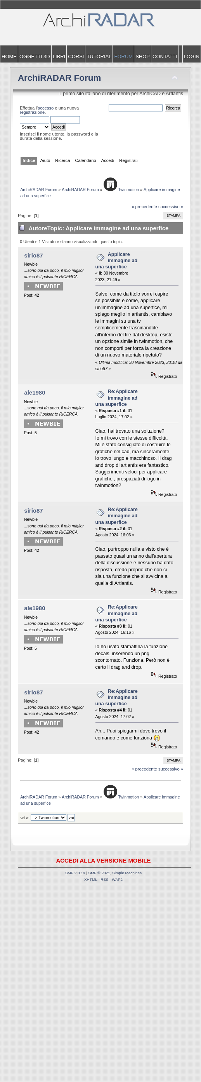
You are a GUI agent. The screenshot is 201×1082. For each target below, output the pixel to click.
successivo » (170, 206)
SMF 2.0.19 (75, 873)
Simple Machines (127, 873)
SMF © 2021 (99, 873)
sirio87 (33, 255)
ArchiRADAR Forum (59, 78)
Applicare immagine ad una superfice (116, 261)
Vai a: (24, 818)
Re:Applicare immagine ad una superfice (116, 398)
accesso (46, 108)
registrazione (32, 112)
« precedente (144, 206)
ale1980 (34, 392)
